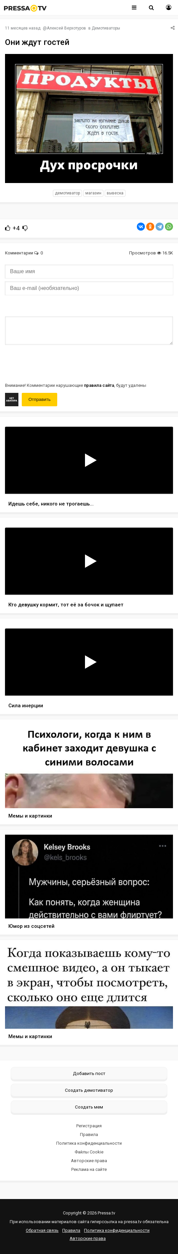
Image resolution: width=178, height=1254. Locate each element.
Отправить (39, 399)
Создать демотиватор (89, 1090)
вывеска (115, 193)
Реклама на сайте (89, 1169)
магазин (93, 193)
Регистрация (89, 1125)
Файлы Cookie (89, 1151)
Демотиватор (67, 193)
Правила (89, 1134)
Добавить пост (89, 1073)
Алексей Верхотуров (66, 28)
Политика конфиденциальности (89, 1143)
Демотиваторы (106, 28)
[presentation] (56, 363)
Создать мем (89, 1107)
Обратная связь (42, 1230)
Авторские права (89, 1160)
